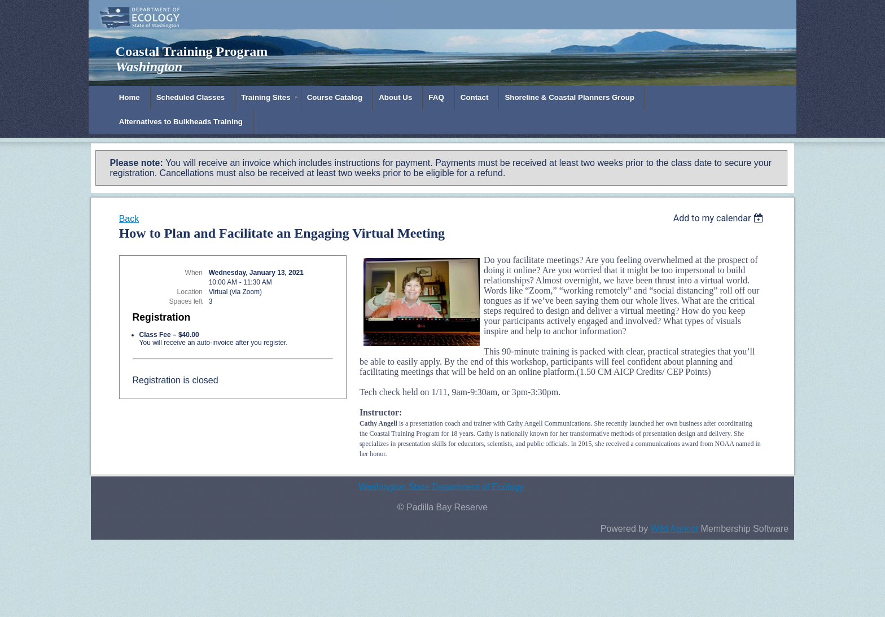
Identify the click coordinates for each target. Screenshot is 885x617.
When (194, 273)
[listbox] (719, 218)
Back (129, 219)
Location (190, 292)
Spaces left (186, 301)
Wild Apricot (674, 528)
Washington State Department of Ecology (441, 487)
